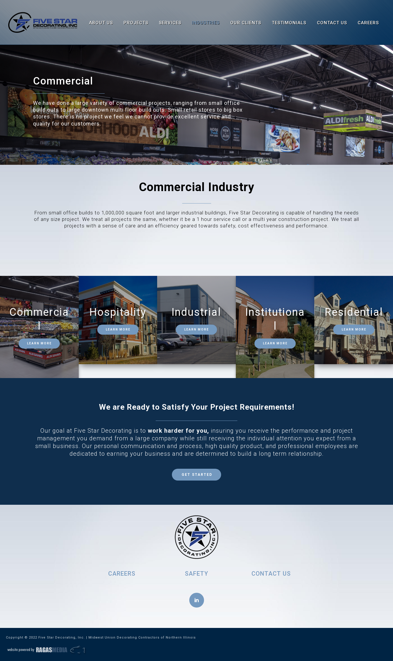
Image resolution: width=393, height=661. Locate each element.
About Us (101, 22)
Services (170, 22)
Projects (136, 22)
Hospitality (117, 312)
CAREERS (121, 573)
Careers (368, 22)
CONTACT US (271, 573)
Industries (206, 22)
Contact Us (332, 22)
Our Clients (245, 22)
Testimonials (289, 22)
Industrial (196, 312)
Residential (354, 312)
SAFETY (196, 573)
